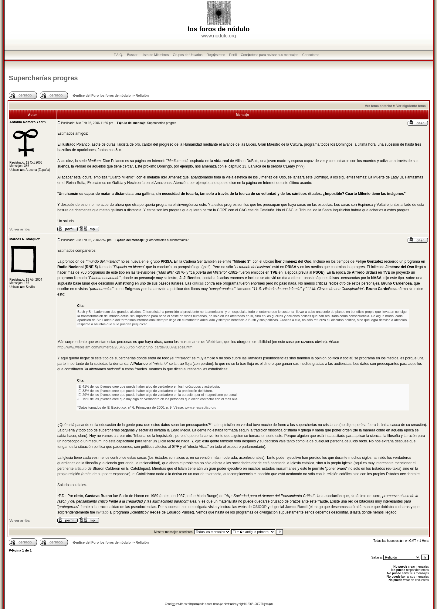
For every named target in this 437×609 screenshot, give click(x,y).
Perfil (233, 55)
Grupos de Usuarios (188, 55)
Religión (142, 95)
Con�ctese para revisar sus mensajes (269, 55)
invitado (102, 512)
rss (173, 604)
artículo (80, 468)
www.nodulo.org (219, 35)
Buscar (132, 55)
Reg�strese (216, 55)
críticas (198, 283)
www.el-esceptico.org (200, 407)
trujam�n (195, 604)
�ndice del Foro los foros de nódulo (101, 95)
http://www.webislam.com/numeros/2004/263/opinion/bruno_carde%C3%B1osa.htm (124, 347)
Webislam (214, 342)
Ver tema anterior (378, 106)
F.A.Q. (118, 55)
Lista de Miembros (155, 55)
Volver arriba (19, 229)
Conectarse (310, 55)
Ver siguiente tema (411, 106)
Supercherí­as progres (43, 78)
